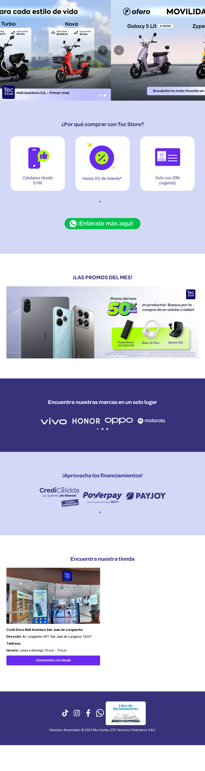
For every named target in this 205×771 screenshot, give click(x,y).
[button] (100, 202)
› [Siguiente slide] (197, 50)
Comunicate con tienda (53, 660)
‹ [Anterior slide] (8, 50)
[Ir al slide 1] (100, 95)
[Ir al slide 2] (105, 95)
